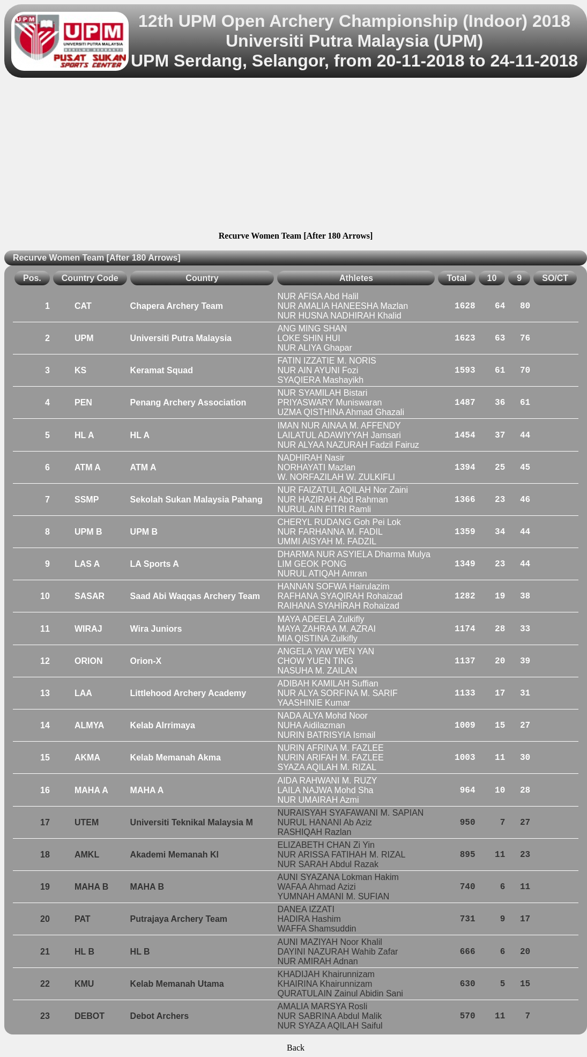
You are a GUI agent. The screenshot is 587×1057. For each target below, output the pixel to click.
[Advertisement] (296, 156)
